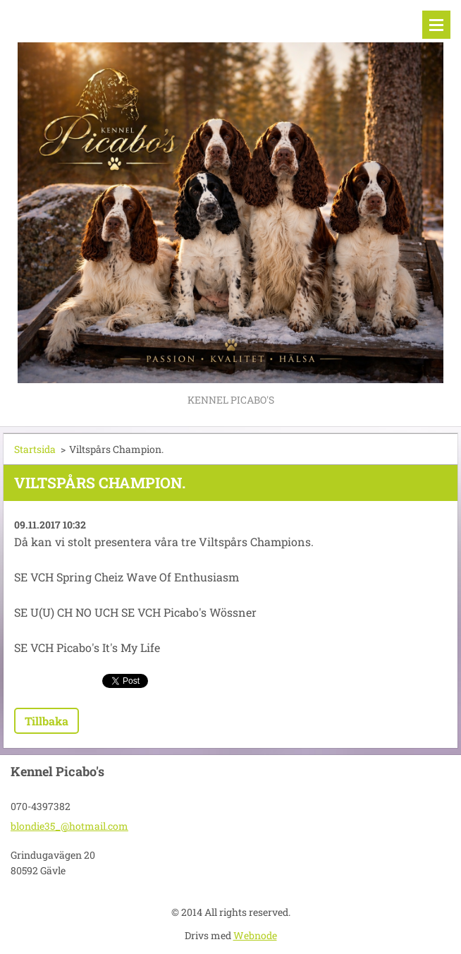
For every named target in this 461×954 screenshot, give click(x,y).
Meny (436, 25)
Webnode (255, 935)
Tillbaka (46, 720)
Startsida (35, 449)
